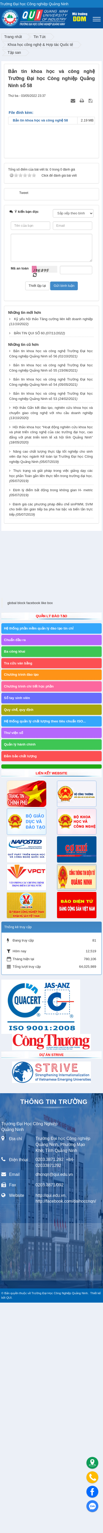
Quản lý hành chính (19, 975)
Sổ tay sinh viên (17, 928)
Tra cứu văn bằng (18, 894)
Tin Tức (39, 37)
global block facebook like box (30, 833)
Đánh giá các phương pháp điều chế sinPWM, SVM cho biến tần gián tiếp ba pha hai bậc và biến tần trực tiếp (51, 740)
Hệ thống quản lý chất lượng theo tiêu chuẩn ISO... (45, 952)
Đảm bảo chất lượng (20, 986)
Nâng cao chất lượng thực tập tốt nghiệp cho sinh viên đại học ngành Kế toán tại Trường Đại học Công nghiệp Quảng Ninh (51, 687)
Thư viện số (13, 963)
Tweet (23, 423)
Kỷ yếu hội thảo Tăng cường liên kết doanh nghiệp (53, 549)
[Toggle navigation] (97, 19)
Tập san (14, 52)
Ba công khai (14, 882)
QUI (9, 1528)
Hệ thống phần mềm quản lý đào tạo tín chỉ (38, 859)
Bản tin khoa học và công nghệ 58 (44, 120)
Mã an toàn (20, 499)
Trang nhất (13, 37)
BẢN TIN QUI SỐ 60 (29, 563)
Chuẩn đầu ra (15, 870)
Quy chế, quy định (18, 940)
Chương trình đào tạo (21, 905)
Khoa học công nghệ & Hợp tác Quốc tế (40, 45)
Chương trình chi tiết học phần (29, 917)
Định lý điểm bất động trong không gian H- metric (53, 720)
